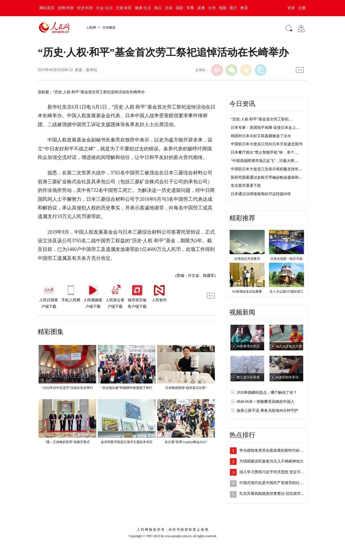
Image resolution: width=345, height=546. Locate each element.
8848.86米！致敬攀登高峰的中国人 (265, 402)
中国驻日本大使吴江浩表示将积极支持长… (266, 169)
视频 (222, 8)
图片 (233, 8)
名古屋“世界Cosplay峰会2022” (186, 442)
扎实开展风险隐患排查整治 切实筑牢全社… (275, 494)
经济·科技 (85, 8)
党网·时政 (66, 8)
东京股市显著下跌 (246, 186)
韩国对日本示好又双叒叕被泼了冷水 (261, 136)
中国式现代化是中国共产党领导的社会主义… (277, 483)
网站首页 (46, 8)
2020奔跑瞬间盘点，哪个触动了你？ (267, 393)
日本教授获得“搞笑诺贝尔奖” (186, 388)
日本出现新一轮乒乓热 (286, 259)
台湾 (212, 8)
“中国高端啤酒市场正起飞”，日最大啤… (264, 161)
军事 (190, 8)
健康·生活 (143, 8)
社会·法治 (104, 8)
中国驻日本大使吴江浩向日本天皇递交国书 (266, 144)
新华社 (91, 70)
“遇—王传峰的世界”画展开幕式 (67, 442)
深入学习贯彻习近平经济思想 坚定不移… (273, 472)
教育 (244, 8)
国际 (179, 8)
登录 (291, 8)
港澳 (201, 8)
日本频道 (108, 27)
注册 (302, 8)
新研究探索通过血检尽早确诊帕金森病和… (266, 177)
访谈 (168, 8)
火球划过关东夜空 (247, 259)
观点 (158, 8)
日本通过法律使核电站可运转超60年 (261, 194)
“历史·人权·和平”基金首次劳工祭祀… (261, 119)
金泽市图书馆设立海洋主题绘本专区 (127, 442)
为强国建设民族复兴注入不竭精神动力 (271, 461)
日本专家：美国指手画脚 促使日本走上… (265, 128)
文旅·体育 (124, 8)
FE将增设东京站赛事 (247, 291)
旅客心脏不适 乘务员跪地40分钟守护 (267, 411)
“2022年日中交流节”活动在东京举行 (67, 388)
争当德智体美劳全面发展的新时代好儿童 (273, 450)
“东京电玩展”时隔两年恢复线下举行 (127, 388)
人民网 (91, 27)
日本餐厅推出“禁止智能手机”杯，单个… (264, 152)
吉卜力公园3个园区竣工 (286, 291)
